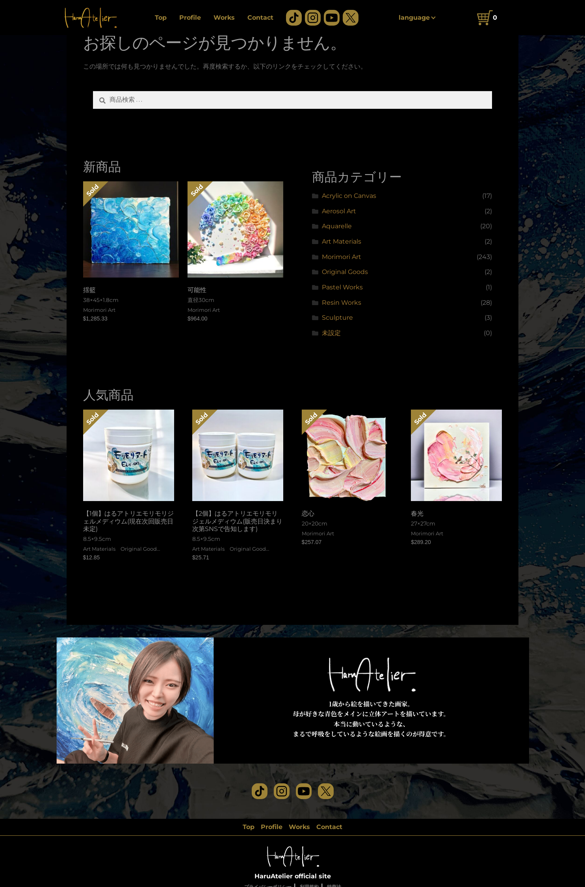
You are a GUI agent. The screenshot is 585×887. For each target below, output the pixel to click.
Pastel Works (342, 287)
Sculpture (337, 317)
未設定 (331, 333)
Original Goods (345, 272)
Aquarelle (337, 226)
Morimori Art (341, 257)
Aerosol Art (339, 211)
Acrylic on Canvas (349, 195)
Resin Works (341, 302)
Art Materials (341, 241)
